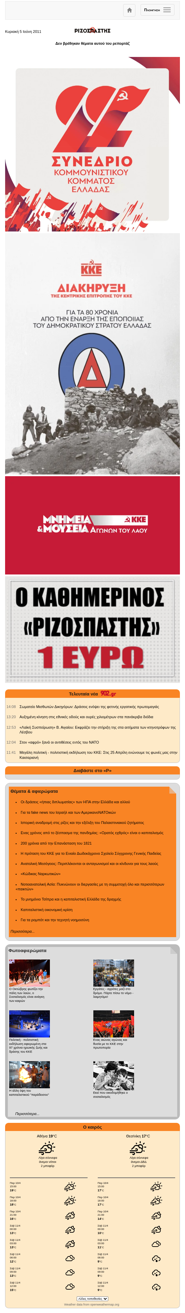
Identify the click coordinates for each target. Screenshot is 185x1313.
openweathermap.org (104, 1304)
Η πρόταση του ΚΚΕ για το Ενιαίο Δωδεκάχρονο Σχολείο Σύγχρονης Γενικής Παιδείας (91, 853)
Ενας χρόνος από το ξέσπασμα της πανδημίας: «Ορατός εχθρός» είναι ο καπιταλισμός (92, 833)
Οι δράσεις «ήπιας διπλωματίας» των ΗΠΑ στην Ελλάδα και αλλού (75, 802)
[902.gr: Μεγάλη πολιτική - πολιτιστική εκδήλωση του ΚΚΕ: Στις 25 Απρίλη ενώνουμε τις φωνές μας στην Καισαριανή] (11, 752)
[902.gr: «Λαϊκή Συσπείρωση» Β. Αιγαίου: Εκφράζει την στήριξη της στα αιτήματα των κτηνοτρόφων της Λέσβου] (11, 727)
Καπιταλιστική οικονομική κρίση (47, 910)
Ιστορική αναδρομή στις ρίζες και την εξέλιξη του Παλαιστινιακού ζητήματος (82, 823)
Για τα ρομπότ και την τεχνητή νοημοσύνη (55, 920)
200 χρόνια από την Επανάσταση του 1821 (56, 843)
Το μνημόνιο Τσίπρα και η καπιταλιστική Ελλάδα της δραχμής (71, 899)
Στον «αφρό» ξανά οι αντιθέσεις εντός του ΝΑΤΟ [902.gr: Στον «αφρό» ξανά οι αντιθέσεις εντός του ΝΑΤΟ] (59, 742)
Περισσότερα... (23, 931)
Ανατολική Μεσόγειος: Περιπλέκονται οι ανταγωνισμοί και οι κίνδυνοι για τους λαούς (89, 864)
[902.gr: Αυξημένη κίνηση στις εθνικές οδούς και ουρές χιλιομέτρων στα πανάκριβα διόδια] (11, 717)
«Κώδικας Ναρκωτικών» (40, 874)
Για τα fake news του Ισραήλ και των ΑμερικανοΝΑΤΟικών (68, 812)
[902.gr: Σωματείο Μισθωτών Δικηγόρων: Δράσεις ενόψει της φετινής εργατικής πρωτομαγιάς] (11, 707)
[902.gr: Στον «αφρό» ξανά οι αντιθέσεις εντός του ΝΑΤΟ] (11, 742)
